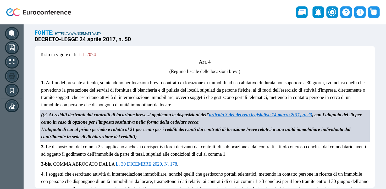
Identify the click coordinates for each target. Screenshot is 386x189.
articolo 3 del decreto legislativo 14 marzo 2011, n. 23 (260, 114)
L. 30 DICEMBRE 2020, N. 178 (146, 164)
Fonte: (45, 32)
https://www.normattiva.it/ (78, 33)
